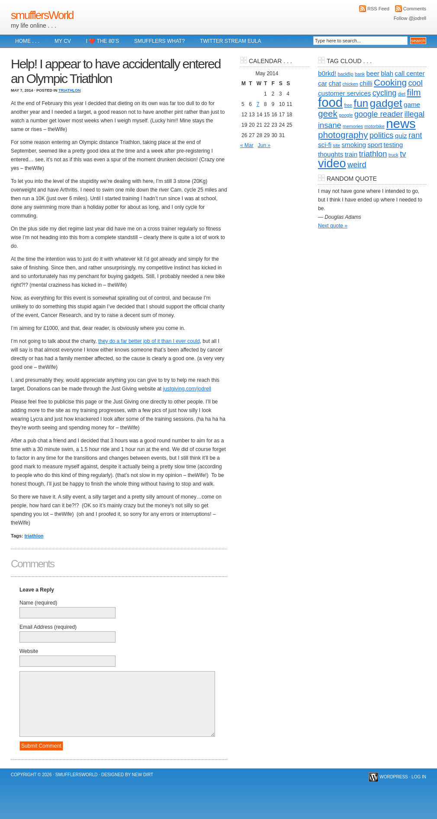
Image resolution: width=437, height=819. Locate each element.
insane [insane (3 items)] (329, 125)
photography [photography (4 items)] (343, 135)
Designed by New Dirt (127, 774)
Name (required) (38, 603)
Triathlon (69, 90)
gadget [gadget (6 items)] (386, 103)
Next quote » (332, 226)
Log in (418, 776)
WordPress (393, 776)
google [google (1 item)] (346, 115)
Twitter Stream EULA (230, 41)
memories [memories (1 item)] (353, 126)
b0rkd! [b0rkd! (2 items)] (327, 73)
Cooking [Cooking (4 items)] (390, 82)
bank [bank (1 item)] (360, 74)
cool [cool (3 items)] (415, 82)
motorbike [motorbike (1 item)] (374, 126)
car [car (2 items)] (322, 83)
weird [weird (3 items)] (356, 164)
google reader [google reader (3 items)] (378, 113)
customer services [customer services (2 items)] (344, 93)
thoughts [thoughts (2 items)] (330, 154)
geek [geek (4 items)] (327, 113)
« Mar (247, 145)
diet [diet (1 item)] (401, 93)
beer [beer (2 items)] (372, 73)
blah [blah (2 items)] (387, 73)
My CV (63, 41)
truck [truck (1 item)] (393, 154)
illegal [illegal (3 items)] (414, 113)
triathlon (34, 535)
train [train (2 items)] (351, 154)
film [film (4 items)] (414, 92)
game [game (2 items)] (412, 104)
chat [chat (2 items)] (334, 83)
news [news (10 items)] (400, 123)
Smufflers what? (159, 41)
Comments (414, 8)
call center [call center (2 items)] (409, 73)
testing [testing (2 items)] (393, 144)
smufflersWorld (42, 15)
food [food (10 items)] (330, 102)
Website (28, 651)
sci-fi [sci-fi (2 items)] (324, 144)
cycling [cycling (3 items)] (385, 92)
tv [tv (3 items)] (403, 153)
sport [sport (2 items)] (374, 144)
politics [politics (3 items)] (382, 135)
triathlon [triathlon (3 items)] (373, 153)
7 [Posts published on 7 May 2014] (258, 104)
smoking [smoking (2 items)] (354, 144)
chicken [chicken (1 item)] (350, 83)
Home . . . (27, 41)
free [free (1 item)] (348, 105)
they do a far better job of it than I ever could (149, 341)
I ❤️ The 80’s (102, 41)
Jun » (264, 145)
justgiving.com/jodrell (187, 389)
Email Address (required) (48, 627)
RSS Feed (378, 8)
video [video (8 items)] (332, 163)
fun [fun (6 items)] (360, 103)
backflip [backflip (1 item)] (345, 74)
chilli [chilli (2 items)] (366, 83)
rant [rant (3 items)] (415, 135)
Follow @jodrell (410, 18)
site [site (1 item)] (337, 145)
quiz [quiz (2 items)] (401, 135)
